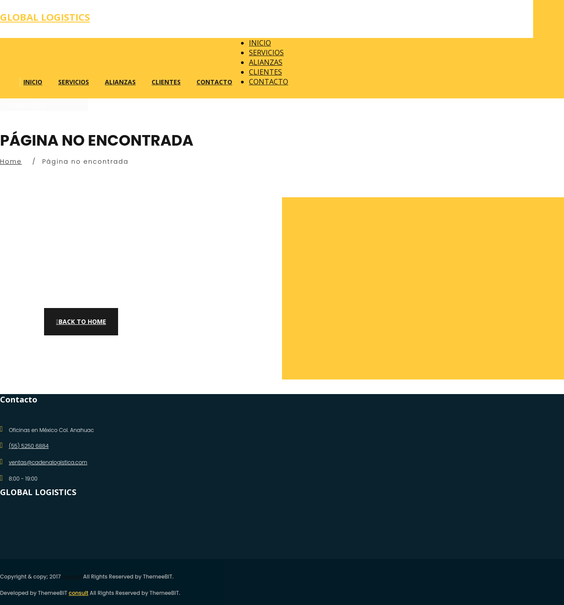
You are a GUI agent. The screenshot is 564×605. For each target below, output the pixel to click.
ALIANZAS (120, 82)
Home (11, 161)
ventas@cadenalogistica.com (48, 462)
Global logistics (45, 16)
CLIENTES (166, 82)
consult (72, 576)
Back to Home (81, 321)
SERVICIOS (73, 82)
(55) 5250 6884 (28, 446)
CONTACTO (214, 82)
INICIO (32, 82)
